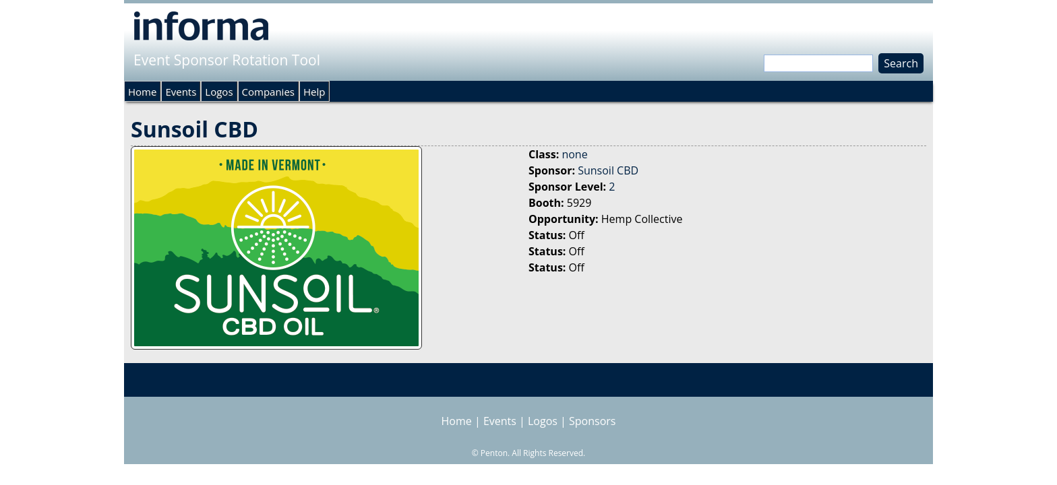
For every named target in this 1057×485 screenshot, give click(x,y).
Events (180, 91)
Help (314, 91)
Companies (268, 91)
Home (142, 91)
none (574, 154)
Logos (219, 91)
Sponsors (592, 421)
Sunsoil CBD (608, 170)
